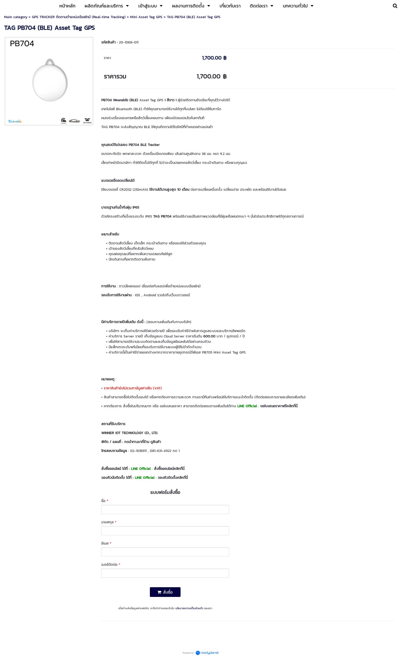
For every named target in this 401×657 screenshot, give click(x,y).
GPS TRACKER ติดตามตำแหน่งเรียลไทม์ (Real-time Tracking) (79, 17)
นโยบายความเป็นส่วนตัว (189, 608)
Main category (15, 17)
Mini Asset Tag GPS (146, 17)
